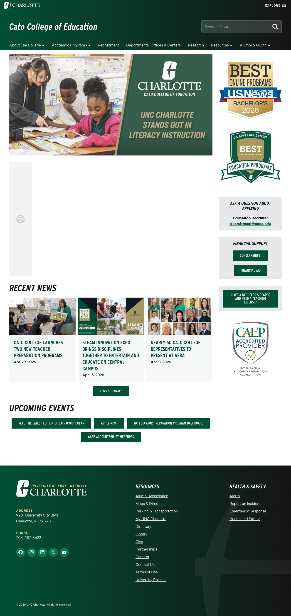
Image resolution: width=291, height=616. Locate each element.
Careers (142, 557)
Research (196, 45)
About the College (25, 45)
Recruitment (108, 45)
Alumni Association (152, 496)
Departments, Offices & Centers (153, 45)
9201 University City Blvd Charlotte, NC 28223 (37, 518)
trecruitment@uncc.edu (250, 224)
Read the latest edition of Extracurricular (51, 423)
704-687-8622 (28, 538)
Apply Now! (109, 423)
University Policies (151, 580)
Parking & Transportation (157, 511)
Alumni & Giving (253, 45)
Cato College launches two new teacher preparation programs (38, 349)
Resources (220, 45)
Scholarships (250, 255)
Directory (143, 526)
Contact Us (145, 565)
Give (139, 542)
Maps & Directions (151, 504)
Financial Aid (251, 270)
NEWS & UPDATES (110, 391)
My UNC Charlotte (151, 519)
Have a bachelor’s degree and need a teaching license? (250, 298)
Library (141, 534)
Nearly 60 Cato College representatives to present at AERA (175, 349)
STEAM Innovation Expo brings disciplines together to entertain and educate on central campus (110, 355)
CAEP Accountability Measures (111, 437)
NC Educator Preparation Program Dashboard (168, 423)
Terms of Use (147, 572)
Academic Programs (69, 45)
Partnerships (146, 549)
